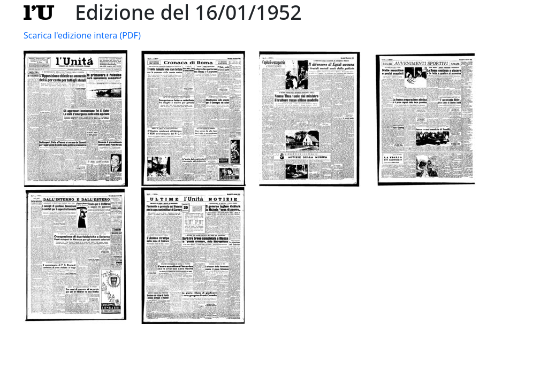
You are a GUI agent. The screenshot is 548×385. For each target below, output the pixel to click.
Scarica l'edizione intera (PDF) (82, 35)
